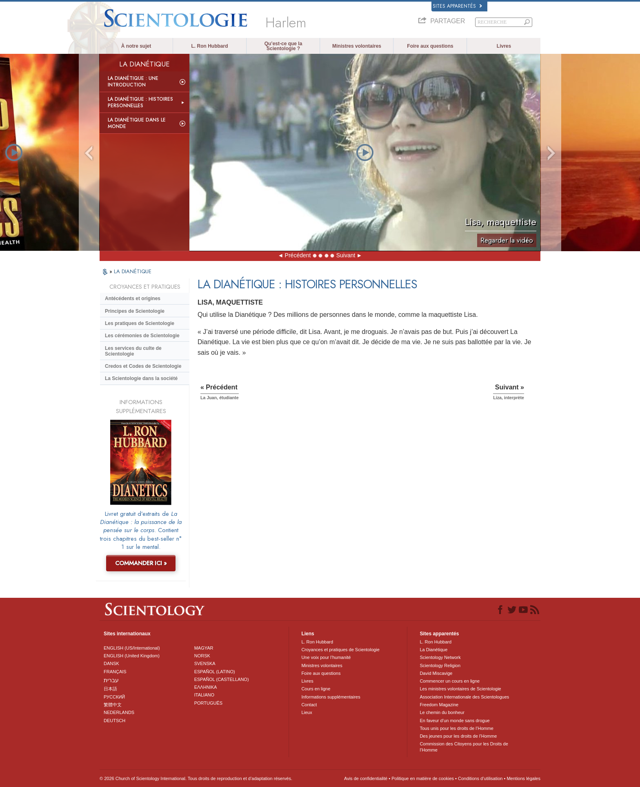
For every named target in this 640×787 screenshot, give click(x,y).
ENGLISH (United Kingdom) (132, 655)
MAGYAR (203, 648)
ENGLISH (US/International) (132, 648)
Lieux (306, 712)
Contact (309, 704)
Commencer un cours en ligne (450, 681)
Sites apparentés (457, 6)
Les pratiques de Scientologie (139, 323)
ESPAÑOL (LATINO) (214, 671)
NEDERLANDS (119, 712)
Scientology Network (440, 657)
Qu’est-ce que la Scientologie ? (283, 46)
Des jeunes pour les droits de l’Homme (458, 736)
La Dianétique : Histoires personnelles (140, 102)
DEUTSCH (114, 720)
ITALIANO (204, 694)
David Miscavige (436, 673)
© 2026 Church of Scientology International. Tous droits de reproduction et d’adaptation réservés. (196, 778)
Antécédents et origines (132, 298)
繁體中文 (113, 704)
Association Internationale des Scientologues (464, 696)
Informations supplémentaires (330, 696)
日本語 (110, 688)
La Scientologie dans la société (141, 378)
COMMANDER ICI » (141, 563)
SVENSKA (205, 663)
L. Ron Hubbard (209, 46)
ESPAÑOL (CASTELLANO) (221, 679)
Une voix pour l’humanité (326, 657)
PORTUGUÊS (208, 703)
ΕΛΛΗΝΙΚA (205, 687)
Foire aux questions (430, 46)
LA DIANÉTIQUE (132, 271)
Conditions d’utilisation (480, 778)
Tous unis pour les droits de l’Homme (456, 728)
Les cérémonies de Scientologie (142, 335)
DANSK (111, 663)
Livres (504, 46)
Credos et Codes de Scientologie (143, 366)
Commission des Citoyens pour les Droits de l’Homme (464, 746)
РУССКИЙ (114, 696)
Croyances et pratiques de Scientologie (340, 649)
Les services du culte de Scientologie (133, 351)
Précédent (298, 255)
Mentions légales (523, 778)
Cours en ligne (315, 688)
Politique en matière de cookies (422, 778)
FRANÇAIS (115, 671)
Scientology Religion (440, 665)
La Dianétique (433, 649)
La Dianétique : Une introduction (133, 81)
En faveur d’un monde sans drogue (454, 720)
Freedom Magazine (439, 704)
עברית (111, 680)
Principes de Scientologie (134, 311)
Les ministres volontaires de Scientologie (460, 688)
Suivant (346, 255)
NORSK (202, 655)
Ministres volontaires (356, 46)
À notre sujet (136, 46)
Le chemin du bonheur (442, 712)
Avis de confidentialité (365, 778)
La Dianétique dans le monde (137, 123)
